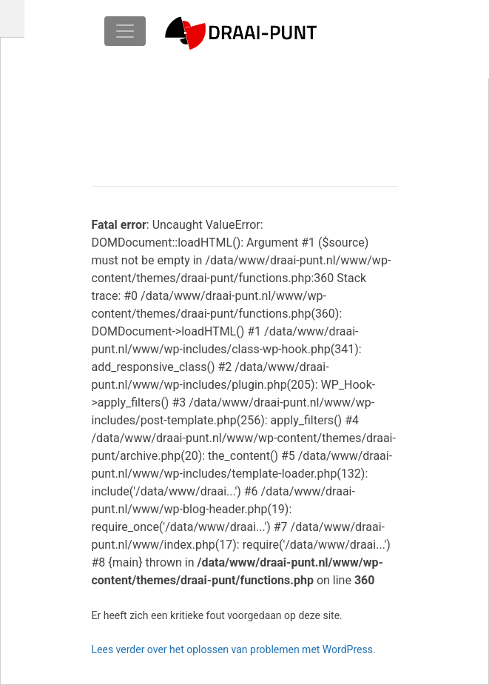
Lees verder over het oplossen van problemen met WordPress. (234, 649)
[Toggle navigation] (125, 31)
